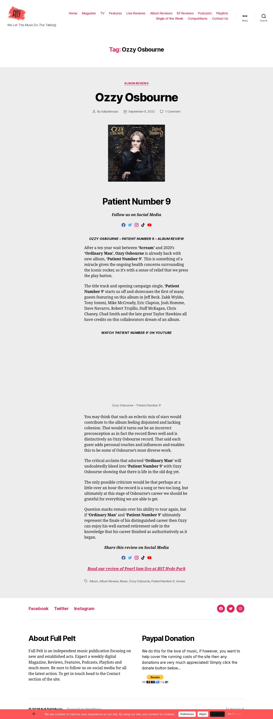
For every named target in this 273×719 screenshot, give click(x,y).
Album (93, 581)
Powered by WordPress (84, 709)
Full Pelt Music (52, 709)
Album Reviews (161, 13)
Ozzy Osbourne (136, 97)
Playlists (222, 13)
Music (123, 581)
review (180, 581)
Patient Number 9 (162, 581)
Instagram (84, 608)
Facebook (38, 608)
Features (115, 13)
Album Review (108, 581)
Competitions (197, 19)
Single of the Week (169, 19)
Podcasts (205, 13)
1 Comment (172, 111)
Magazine (89, 13)
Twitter (61, 608)
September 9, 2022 (142, 111)
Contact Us (220, 19)
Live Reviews (136, 13)
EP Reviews (185, 13)
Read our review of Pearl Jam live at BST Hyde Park (136, 568)
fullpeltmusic (109, 111)
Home (73, 13)
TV (102, 13)
